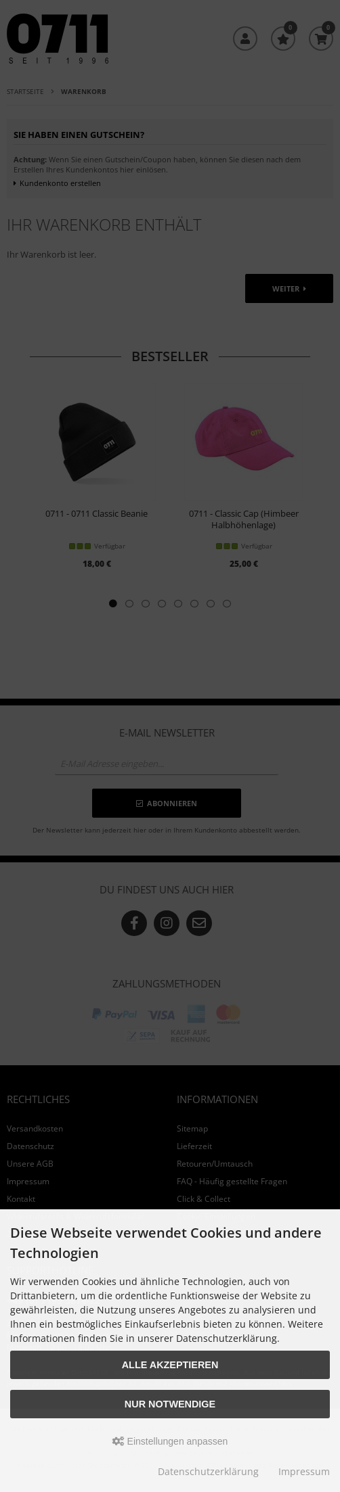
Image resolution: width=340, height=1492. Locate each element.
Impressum (304, 1471)
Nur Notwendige (170, 1404)
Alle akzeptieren (170, 1364)
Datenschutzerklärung (208, 1471)
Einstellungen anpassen (170, 1441)
